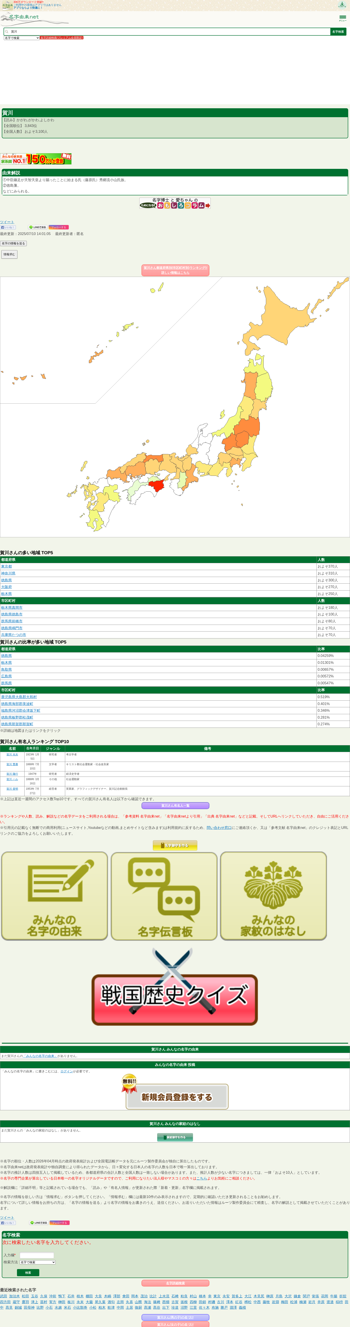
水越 (58, 1307)
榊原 (269, 1296)
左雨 (120, 1302)
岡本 (134, 1296)
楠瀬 (302, 1302)
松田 (25, 1296)
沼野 (184, 1307)
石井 (71, 1296)
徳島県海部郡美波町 (17, 704)
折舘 (342, 1296)
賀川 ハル (12, 779)
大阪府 (6, 587)
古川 (220, 1302)
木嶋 (107, 1296)
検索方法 (11, 1262)
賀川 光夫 (12, 754)
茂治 (144, 1296)
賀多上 (237, 1296)
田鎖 (202, 1302)
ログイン (66, 1071)
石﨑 (175, 1296)
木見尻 (259, 1296)
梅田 (284, 1302)
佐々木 (204, 1307)
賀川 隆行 (12, 773)
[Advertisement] (134, 72)
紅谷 (238, 1302)
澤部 (116, 1296)
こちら (201, 1178)
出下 (165, 1307)
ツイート (7, 222)
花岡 (324, 1296)
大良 (98, 1296)
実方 (52, 1302)
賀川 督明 (12, 788)
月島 (279, 1296)
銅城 (18, 1307)
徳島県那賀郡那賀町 (17, 724)
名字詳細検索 (175, 1283)
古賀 (175, 1302)
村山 (193, 1296)
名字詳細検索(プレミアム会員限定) (62, 37)
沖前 (52, 1296)
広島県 (6, 676)
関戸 (306, 1296)
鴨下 (61, 1296)
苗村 (43, 1302)
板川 (71, 1302)
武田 (3, 1296)
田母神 (29, 1307)
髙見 (9, 1307)
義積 (242, 1307)
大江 (248, 1296)
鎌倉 (297, 1296)
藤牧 (266, 1302)
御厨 (138, 1307)
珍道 (175, 1307)
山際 (138, 1302)
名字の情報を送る (13, 243)
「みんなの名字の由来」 (40, 1056)
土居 (129, 1307)
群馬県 (6, 683)
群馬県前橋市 (12, 621)
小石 (49, 1307)
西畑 (165, 1302)
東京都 (6, 566)
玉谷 (34, 1296)
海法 (147, 1302)
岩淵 (275, 1302)
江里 (193, 1307)
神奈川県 (8, 573)
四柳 (193, 1302)
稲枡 (339, 1302)
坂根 (184, 1302)
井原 (321, 1302)
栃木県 (6, 594)
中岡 (120, 1307)
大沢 (288, 1296)
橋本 (202, 1296)
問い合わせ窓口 (219, 828)
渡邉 (330, 1302)
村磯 (211, 1302)
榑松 (248, 1302)
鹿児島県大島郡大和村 (19, 697)
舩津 (111, 1307)
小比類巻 (80, 1307)
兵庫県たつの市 (13, 635)
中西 (257, 1302)
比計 (153, 1296)
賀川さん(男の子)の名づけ (175, 1317)
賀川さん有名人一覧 (175, 805)
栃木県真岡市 (12, 607)
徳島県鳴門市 (12, 628)
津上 (34, 1302)
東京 (217, 1296)
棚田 (89, 1296)
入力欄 (9, 1255)
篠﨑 (156, 1302)
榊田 (61, 1302)
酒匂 (111, 1302)
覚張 (315, 1296)
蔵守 (16, 1302)
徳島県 (6, 580)
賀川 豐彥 (12, 764)
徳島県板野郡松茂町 (17, 717)
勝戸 (224, 1307)
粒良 (184, 1296)
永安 (226, 1296)
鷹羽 (25, 1302)
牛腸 (333, 1296)
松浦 (293, 1302)
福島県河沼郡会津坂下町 (20, 710)
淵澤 (233, 1307)
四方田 (5, 1302)
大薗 (89, 1302)
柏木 (102, 1307)
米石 (67, 1307)
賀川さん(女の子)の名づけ (175, 1324)
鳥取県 (6, 669)
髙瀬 (147, 1307)
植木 (80, 1296)
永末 (80, 1302)
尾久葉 (100, 1302)
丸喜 (129, 1302)
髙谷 (156, 1307)
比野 (40, 1307)
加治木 (14, 1296)
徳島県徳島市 (12, 614)
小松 (92, 1307)
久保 (43, 1296)
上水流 (164, 1296)
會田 (125, 1296)
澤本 (229, 1302)
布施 (215, 1307)
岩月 (311, 1302)
